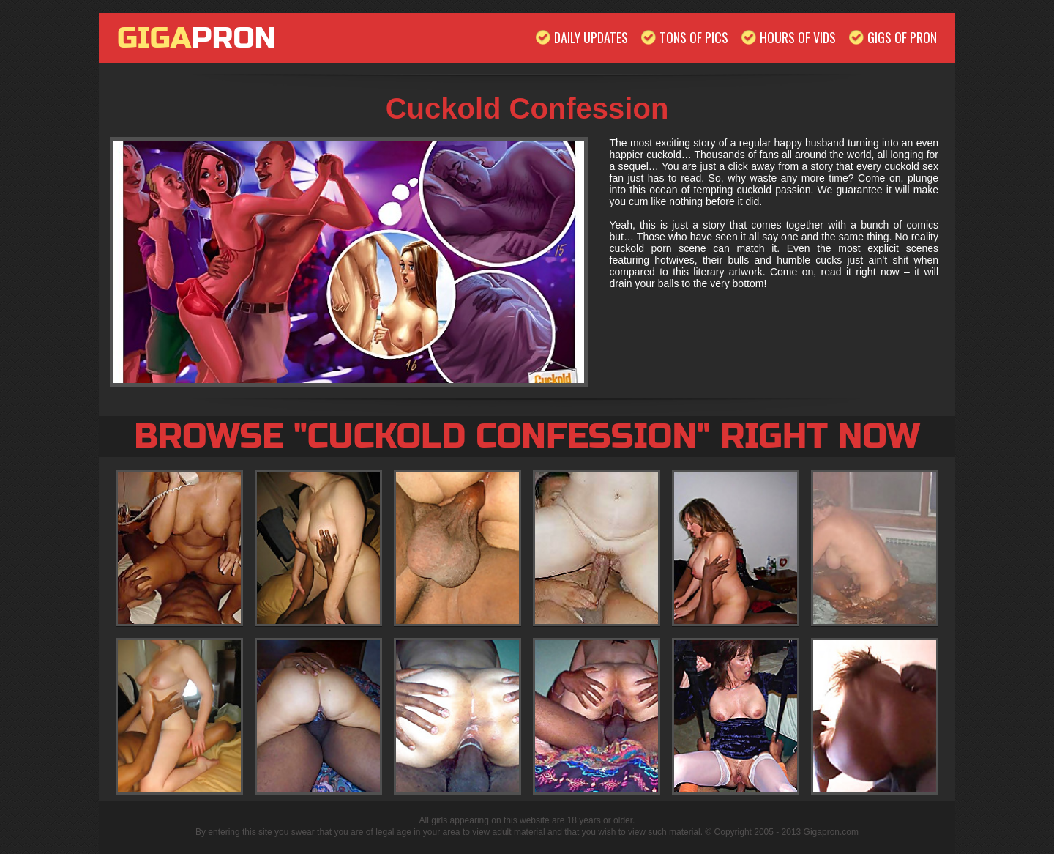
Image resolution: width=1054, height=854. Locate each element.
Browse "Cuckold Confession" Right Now (527, 436)
